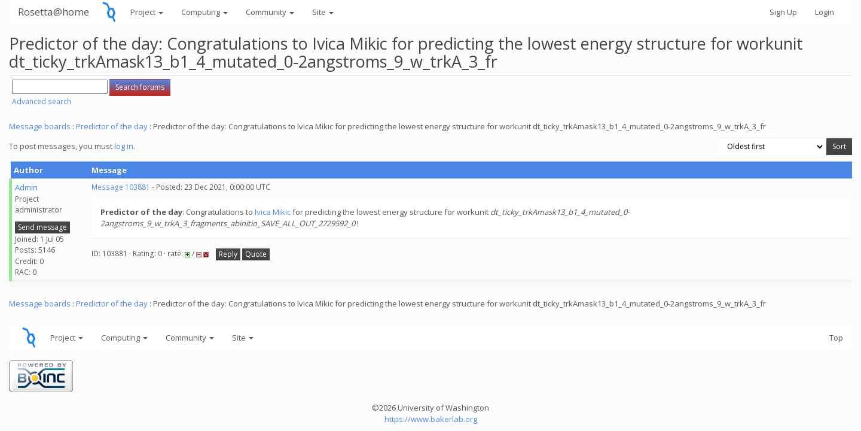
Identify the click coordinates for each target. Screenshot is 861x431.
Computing (204, 12)
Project (146, 12)
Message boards (40, 126)
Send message (42, 227)
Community (270, 12)
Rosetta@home (53, 12)
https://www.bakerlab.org (430, 419)
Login (824, 12)
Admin (26, 187)
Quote (256, 254)
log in (123, 146)
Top (836, 337)
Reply (228, 254)
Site (323, 12)
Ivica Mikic (273, 212)
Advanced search (41, 101)
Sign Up (783, 12)
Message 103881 (120, 187)
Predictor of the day (112, 126)
